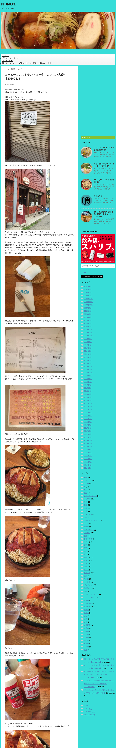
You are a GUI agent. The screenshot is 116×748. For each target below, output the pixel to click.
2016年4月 (88, 465)
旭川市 (86, 631)
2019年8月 (88, 342)
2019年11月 (88, 333)
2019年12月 (88, 329)
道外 (85, 576)
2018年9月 (88, 376)
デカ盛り (87, 533)
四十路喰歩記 (8, 4)
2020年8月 (88, 311)
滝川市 (86, 637)
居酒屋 (86, 527)
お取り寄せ (88, 539)
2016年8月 (88, 453)
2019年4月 (88, 354)
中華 (85, 511)
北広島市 (87, 607)
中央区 (86, 542)
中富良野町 (88, 604)
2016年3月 (88, 468)
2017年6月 (88, 422)
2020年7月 (88, 314)
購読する (86, 137)
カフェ (86, 523)
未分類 (86, 579)
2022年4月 (88, 286)
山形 (85, 616)
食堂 (85, 502)
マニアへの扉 (7, 61)
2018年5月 (88, 388)
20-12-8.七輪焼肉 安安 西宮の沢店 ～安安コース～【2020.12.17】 (103, 214)
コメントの (89, 711)
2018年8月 (88, 379)
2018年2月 (88, 397)
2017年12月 (88, 403)
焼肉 (85, 517)
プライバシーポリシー (11, 58)
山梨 (85, 619)
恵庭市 (86, 628)
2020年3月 (88, 320)
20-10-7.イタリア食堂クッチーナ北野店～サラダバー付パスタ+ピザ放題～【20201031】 (99, 674)
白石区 (86, 564)
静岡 (85, 650)
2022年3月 (88, 289)
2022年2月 (88, 293)
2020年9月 (88, 308)
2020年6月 (88, 317)
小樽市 (86, 613)
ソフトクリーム (89, 597)
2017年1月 (88, 437)
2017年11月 (88, 406)
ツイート (84, 272)
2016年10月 (88, 446)
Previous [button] (3, 33)
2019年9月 (88, 339)
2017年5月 (88, 425)
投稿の (88, 708)
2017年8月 (88, 416)
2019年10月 (88, 336)
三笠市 (86, 600)
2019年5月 (88, 351)
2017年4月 (88, 428)
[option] (58, 30)
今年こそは (98, 196)
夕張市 (86, 610)
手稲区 (86, 557)
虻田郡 (86, 647)
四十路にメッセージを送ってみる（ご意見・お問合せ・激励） (27, 63)
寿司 (85, 477)
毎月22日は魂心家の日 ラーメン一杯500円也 (104, 165)
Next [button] (112, 33)
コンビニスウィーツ (91, 594)
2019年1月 (88, 363)
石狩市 (86, 644)
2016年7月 (88, 456)
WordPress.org (89, 715)
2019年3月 (88, 357)
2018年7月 (88, 382)
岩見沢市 (87, 625)
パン (85, 490)
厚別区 (86, 570)
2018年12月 (88, 366)
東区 (85, 545)
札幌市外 (87, 573)
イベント (87, 582)
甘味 (85, 493)
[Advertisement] (98, 100)
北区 (85, 554)
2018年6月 (88, 385)
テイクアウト (89, 530)
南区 (85, 551)
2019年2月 (88, 360)
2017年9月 (88, 413)
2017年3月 (88, 431)
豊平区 (86, 560)
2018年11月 (88, 369)
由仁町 (86, 640)
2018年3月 (88, 394)
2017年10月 (88, 409)
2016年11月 (88, 443)
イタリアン (88, 514)
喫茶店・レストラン (91, 520)
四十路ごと (88, 588)
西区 (85, 548)
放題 (85, 536)
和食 (85, 505)
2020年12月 (88, 299)
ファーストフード (90, 496)
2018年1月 (88, 400)
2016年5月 (88, 462)
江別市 (86, 634)
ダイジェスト (89, 585)
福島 (85, 591)
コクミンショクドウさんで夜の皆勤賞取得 (104, 148)
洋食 (85, 508)
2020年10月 (88, 305)
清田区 (86, 567)
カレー (86, 483)
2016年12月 (88, 440)
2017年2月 (88, 434)
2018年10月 (88, 373)
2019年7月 (88, 345)
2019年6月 (88, 348)
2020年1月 (88, 326)
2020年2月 (88, 323)
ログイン (87, 705)
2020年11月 (88, 302)
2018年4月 (88, 391)
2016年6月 (88, 459)
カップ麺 (87, 499)
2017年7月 (88, 419)
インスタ (5, 55)
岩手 (85, 622)
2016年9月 (88, 450)
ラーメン (87, 480)
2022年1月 (88, 296)
